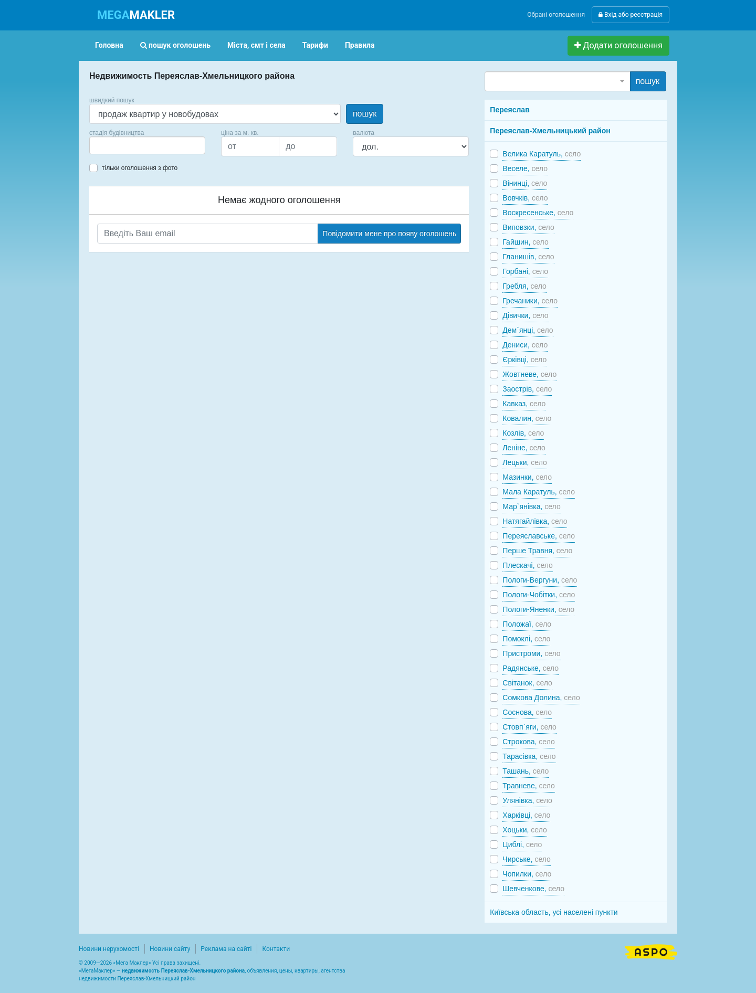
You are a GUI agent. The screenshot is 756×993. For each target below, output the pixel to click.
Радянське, (530, 668)
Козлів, (523, 433)
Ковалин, (526, 418)
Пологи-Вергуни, (539, 580)
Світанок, (527, 683)
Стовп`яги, (529, 727)
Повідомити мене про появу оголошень (389, 233)
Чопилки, (526, 874)
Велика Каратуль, (541, 154)
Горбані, (525, 271)
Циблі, (522, 844)
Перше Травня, (537, 550)
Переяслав (509, 109)
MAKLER (136, 15)
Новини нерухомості (109, 949)
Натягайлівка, (534, 521)
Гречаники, (530, 301)
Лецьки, (524, 462)
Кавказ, (523, 403)
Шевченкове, (533, 888)
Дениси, (525, 345)
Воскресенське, (537, 212)
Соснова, (527, 712)
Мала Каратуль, (538, 492)
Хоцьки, (524, 830)
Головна (109, 45)
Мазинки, (527, 477)
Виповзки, (528, 227)
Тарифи (315, 45)
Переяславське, (538, 536)
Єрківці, (524, 359)
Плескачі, (527, 565)
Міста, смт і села (256, 45)
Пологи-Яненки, (538, 609)
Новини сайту (170, 949)
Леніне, (523, 447)
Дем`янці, (527, 330)
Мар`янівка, (531, 506)
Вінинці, (524, 183)
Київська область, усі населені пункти (553, 912)
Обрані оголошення (556, 14)
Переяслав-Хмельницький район (550, 130)
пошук (364, 113)
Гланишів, (528, 256)
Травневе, (528, 785)
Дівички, (525, 315)
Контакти (276, 949)
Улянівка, (527, 800)
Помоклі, (526, 639)
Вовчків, (525, 198)
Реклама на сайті (226, 949)
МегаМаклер (97, 971)
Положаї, (526, 624)
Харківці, (526, 815)
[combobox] (147, 145)
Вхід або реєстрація (630, 14)
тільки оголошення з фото (139, 168)
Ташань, (525, 771)
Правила (360, 45)
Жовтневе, (529, 374)
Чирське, (526, 859)
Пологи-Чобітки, (538, 594)
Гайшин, (525, 242)
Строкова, (528, 741)
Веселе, (525, 168)
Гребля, (524, 286)
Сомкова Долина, (541, 697)
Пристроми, (531, 653)
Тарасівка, (528, 756)
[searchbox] (108, 145)
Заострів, (527, 389)
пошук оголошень (175, 45)
